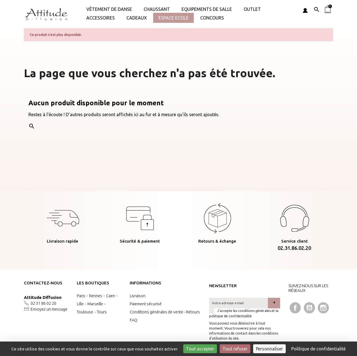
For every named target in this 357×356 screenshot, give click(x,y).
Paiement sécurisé (146, 304)
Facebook (295, 308)
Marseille (95, 304)
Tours (102, 312)
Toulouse (85, 312)
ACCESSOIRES (100, 17)
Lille (80, 304)
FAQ (133, 320)
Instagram (323, 308)
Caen (110, 296)
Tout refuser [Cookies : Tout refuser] (235, 348)
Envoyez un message (49, 309)
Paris (81, 296)
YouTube (309, 308)
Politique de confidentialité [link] (318, 348)
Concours (212, 17)
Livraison (137, 296)
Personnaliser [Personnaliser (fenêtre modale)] (269, 348)
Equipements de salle (207, 9)
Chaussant (157, 9)
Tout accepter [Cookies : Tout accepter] (200, 348)
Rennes (95, 296)
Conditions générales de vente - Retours (165, 312)
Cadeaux (136, 17)
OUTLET (252, 9)
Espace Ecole (173, 17)
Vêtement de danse (109, 9)
